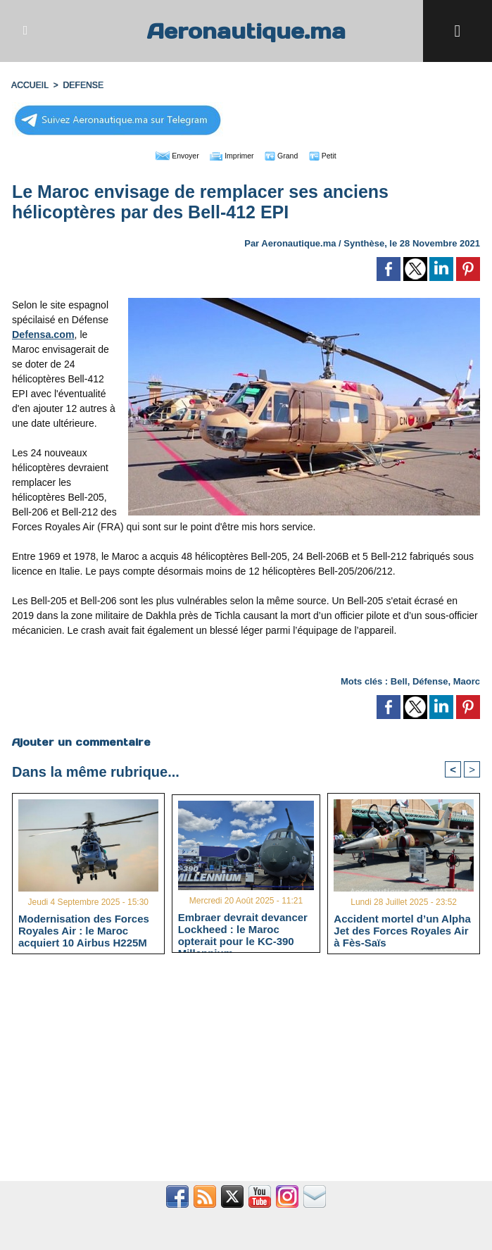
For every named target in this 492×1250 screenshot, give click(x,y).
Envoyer (165, 155)
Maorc (466, 680)
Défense (430, 680)
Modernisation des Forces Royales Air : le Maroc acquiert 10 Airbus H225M (83, 930)
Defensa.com (42, 333)
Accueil (29, 85)
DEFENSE (82, 85)
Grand (288, 155)
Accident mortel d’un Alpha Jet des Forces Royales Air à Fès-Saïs (402, 930)
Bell (399, 680)
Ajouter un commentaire (80, 741)
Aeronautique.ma (246, 30)
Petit (336, 155)
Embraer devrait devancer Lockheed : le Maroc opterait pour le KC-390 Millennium (243, 928)
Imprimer (230, 155)
